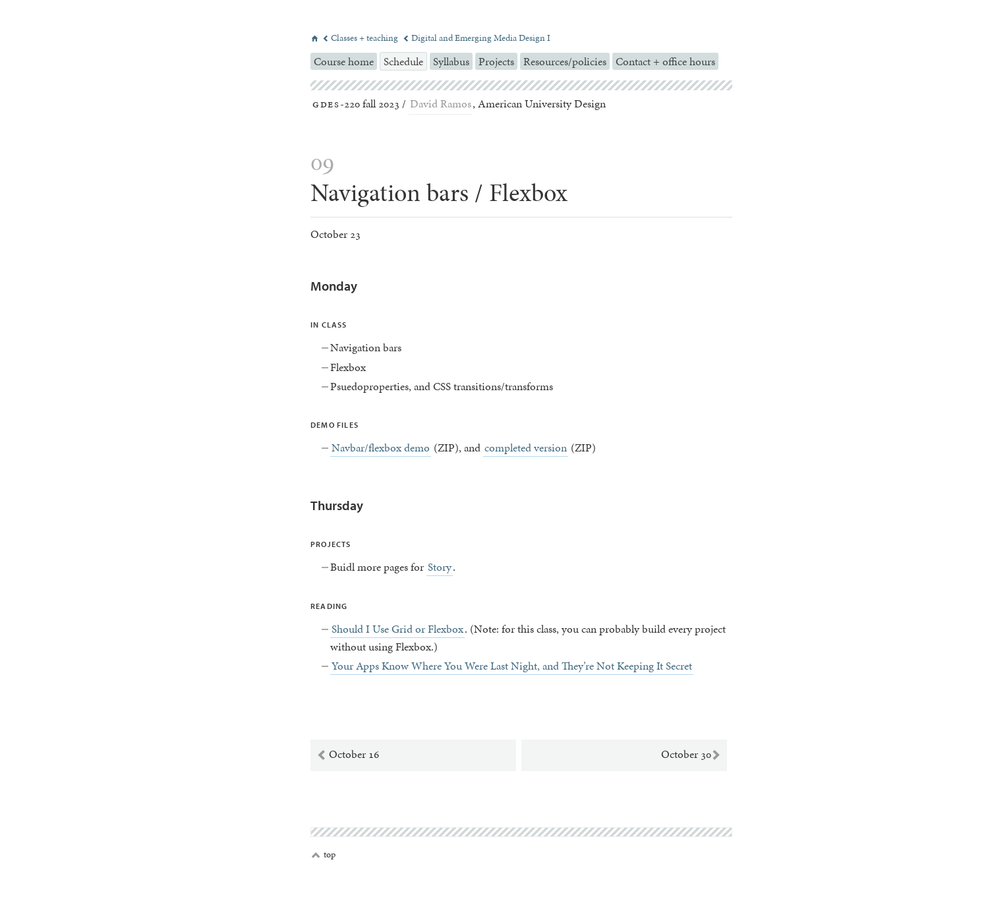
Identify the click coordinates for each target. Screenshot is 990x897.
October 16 (347, 754)
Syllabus (451, 61)
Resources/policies (564, 61)
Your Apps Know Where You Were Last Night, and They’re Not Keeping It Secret (512, 666)
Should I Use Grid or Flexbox (397, 629)
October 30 (691, 754)
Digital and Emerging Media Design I (476, 38)
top (323, 854)
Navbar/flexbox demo (381, 447)
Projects (496, 61)
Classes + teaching (361, 38)
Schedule (403, 61)
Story (439, 567)
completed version (525, 447)
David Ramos (440, 103)
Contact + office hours (665, 61)
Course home (344, 61)
